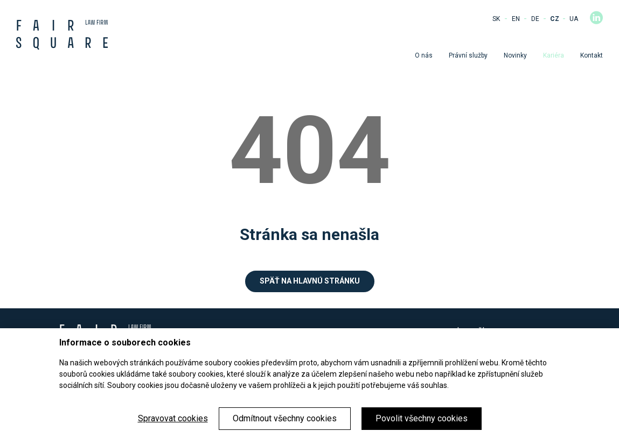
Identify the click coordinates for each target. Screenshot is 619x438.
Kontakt (591, 55)
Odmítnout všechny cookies (285, 418)
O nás (424, 55)
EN (516, 18)
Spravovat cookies (173, 418)
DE (535, 18)
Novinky (515, 55)
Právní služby (468, 55)
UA (573, 18)
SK (496, 18)
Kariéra (553, 55)
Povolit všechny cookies (421, 418)
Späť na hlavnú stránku (310, 281)
